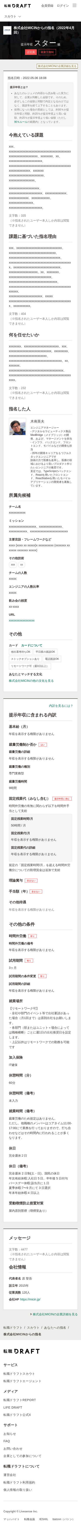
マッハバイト (11, 1519)
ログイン (63, 5)
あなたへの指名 (55, 1327)
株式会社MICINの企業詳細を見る (57, 66)
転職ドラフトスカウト (19, 1373)
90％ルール (20, 121)
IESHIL (43, 1519)
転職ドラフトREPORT (19, 1400)
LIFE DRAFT (12, 1407)
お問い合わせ (12, 1448)
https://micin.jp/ (30, 1299)
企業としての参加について (22, 1456)
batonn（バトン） (64, 1519)
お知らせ (9, 1433)
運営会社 (9, 1475)
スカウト (33, 1327)
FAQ (6, 1441)
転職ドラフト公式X (17, 1415)
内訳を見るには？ (61, 705)
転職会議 (29, 1519)
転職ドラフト (12, 1327)
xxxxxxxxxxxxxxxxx (22, 620)
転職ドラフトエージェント (22, 1381)
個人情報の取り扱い (17, 1489)
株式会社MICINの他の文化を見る (31, 680)
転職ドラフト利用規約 (19, 1482)
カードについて (31, 645)
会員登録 (47, 5)
